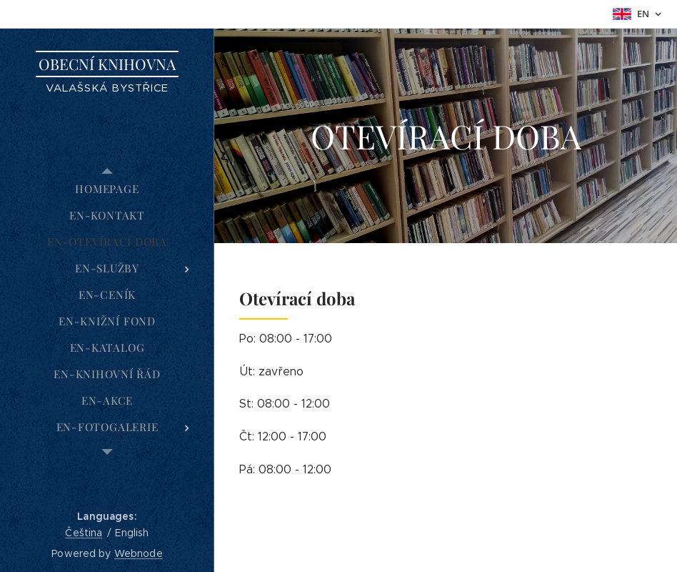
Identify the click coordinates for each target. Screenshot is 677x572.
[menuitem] (107, 189)
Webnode (138, 553)
